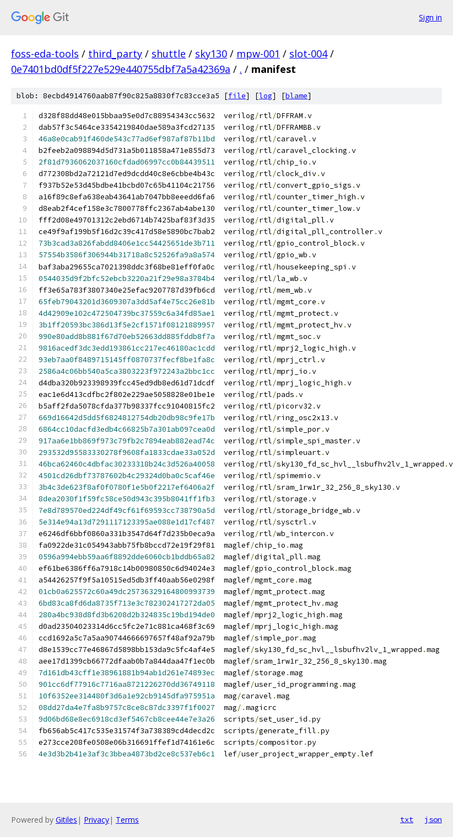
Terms (127, 819)
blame (296, 95)
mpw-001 (258, 53)
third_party (115, 53)
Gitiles (66, 819)
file (237, 95)
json (433, 819)
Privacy (96, 819)
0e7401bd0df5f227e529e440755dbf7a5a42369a (120, 69)
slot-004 (308, 53)
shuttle (169, 53)
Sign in (430, 17)
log (265, 95)
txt (406, 819)
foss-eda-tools (45, 53)
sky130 (211, 53)
